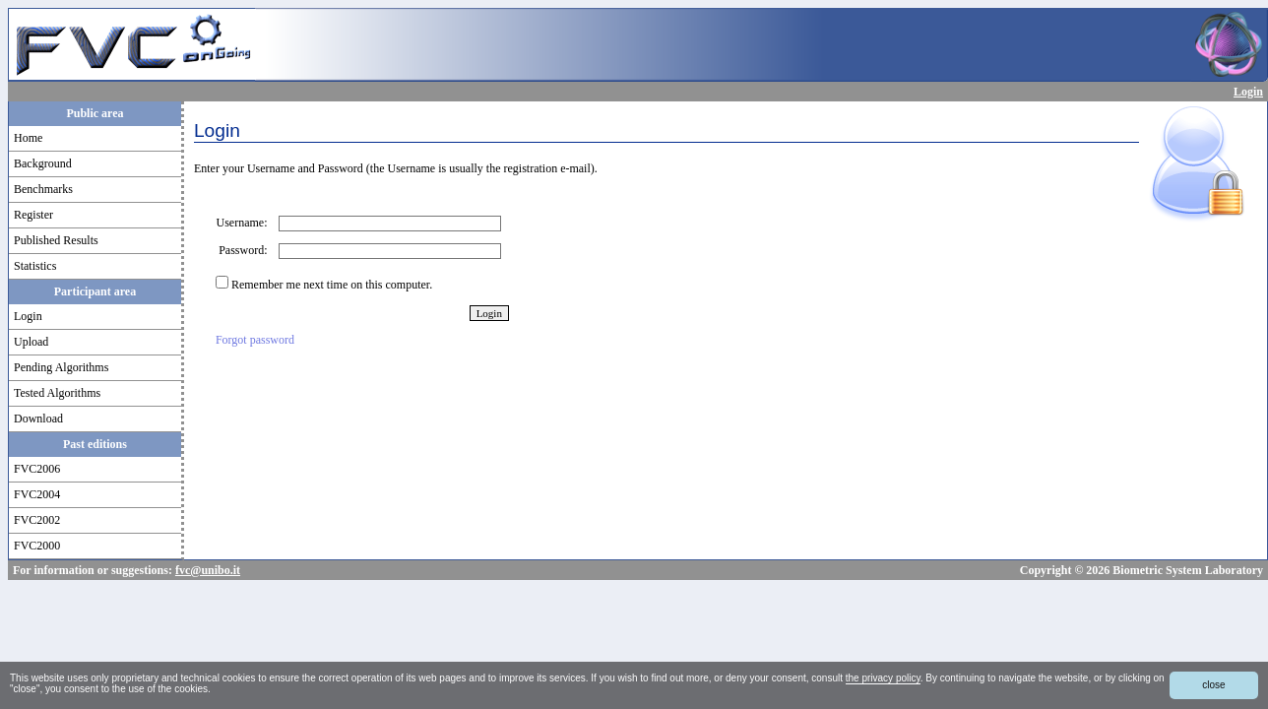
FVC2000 (37, 545)
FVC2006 (37, 469)
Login (1248, 91)
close (1213, 684)
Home (28, 138)
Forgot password (255, 340)
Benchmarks (43, 189)
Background (43, 163)
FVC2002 (37, 520)
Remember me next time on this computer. (331, 284)
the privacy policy (883, 678)
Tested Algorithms (57, 393)
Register (33, 215)
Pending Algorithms (61, 367)
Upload (31, 342)
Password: (247, 250)
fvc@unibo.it (207, 570)
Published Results (56, 240)
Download (38, 418)
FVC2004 (37, 494)
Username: (247, 222)
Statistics (35, 266)
